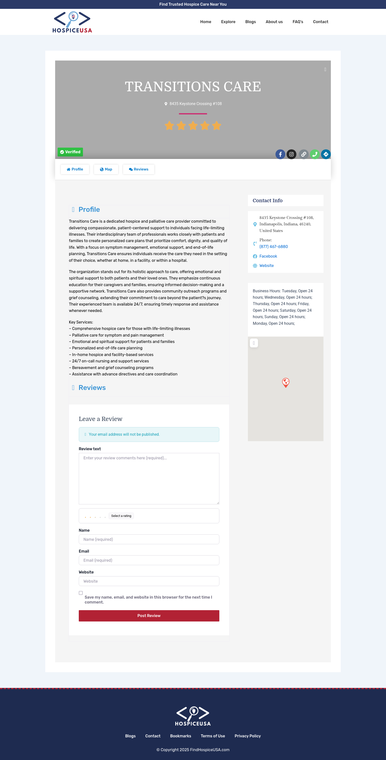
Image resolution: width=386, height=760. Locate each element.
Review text (90, 449)
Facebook (268, 256)
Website (86, 572)
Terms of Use (213, 736)
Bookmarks (180, 736)
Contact (320, 21)
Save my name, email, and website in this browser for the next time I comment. (148, 600)
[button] (70, 152)
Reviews (87, 388)
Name (84, 530)
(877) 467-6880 (273, 246)
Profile (84, 209)
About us (274, 21)
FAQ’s (298, 21)
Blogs (250, 21)
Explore (228, 21)
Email (84, 551)
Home (205, 21)
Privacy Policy (248, 736)
